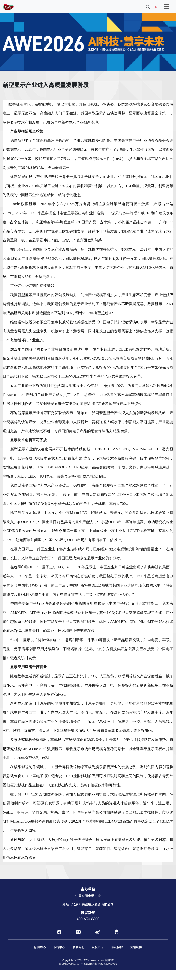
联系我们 (78, 947)
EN (155, 7)
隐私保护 (117, 947)
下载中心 (59, 947)
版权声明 (98, 947)
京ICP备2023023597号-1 (72, 963)
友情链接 (136, 947)
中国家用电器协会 (88, 896)
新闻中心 (40, 947)
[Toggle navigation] (166, 6)
